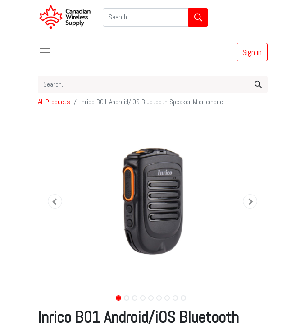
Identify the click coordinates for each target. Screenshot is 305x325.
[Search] (198, 17)
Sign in (252, 52)
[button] (55, 201)
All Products (54, 102)
